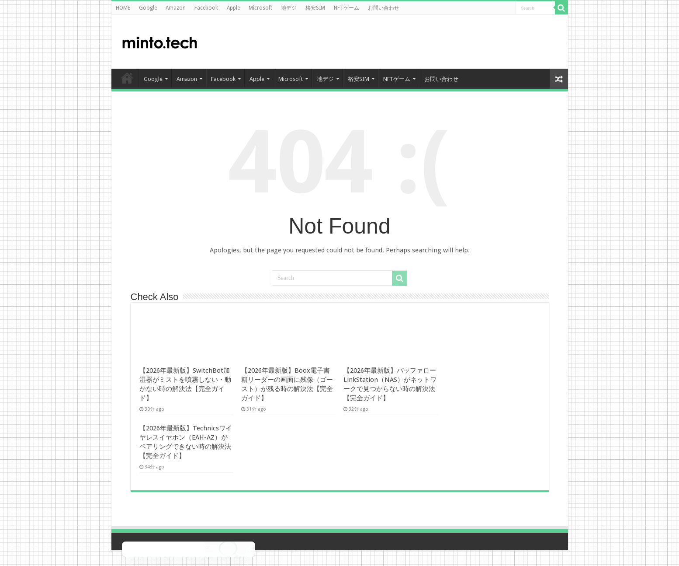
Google (148, 8)
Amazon (176, 8)
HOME (123, 8)
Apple (233, 8)
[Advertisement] (491, 41)
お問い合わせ (383, 8)
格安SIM (315, 8)
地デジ (289, 8)
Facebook (206, 8)
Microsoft (260, 8)
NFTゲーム (346, 8)
